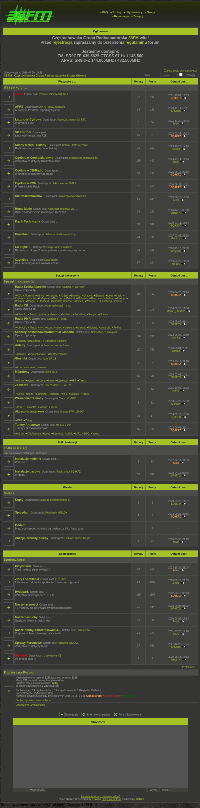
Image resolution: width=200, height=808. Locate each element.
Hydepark (22, 592)
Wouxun (91, 301)
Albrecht (29, 295)
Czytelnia (21, 260)
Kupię (19, 500)
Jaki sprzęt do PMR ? (64, 183)
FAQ (104, 12)
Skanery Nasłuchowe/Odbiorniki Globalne (44, 332)
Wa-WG (176, 263)
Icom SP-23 (49, 358)
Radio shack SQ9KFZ (68, 471)
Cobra (41, 380)
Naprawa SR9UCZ (68, 643)
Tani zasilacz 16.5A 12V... (58, 385)
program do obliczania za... (84, 157)
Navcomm (96, 298)
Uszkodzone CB (53, 655)
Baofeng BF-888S (57, 319)
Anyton (33, 314)
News (19, 94)
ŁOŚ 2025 (60, 579)
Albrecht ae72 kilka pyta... (104, 332)
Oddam (20, 525)
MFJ (73, 380)
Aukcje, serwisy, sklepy (31, 538)
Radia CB (21, 305)
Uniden (79, 301)
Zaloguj (137, 16)
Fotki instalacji (67, 442)
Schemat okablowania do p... (62, 234)
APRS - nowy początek (52, 107)
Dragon (88, 295)
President (79, 314)
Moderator (129, 695)
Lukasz (176, 351)
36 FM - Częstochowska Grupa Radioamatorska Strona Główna (45, 75)
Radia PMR (23, 318)
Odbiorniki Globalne (55, 341)
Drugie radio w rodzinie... (60, 247)
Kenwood (20, 298)
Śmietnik (21, 655)
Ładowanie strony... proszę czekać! (100, 796)
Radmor (19, 301)
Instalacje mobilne (28, 458)
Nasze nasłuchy (26, 617)
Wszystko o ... (67, 81)
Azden (64, 295)
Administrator (94, 695)
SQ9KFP (176, 503)
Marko (176, 390)
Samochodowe (37, 354)
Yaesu (118, 301)
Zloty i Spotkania (27, 579)
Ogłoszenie (100, 31)
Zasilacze (21, 385)
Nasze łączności (26, 604)
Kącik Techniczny (27, 221)
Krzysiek (176, 111)
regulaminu (136, 42)
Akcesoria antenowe (29, 411)
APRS (19, 106)
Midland (70, 298)
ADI (19, 295)
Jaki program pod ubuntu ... (73, 196)
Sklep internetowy (112, 799)
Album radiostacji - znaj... (58, 305)
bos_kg (176, 337)
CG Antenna (34, 433)
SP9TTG (176, 324)
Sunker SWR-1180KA (72, 411)
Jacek (176, 161)
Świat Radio (51, 259)
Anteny (20, 345)
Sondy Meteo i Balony (30, 145)
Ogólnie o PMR (25, 183)
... (48, 132)
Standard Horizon (62, 301)
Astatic (31, 380)
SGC (86, 433)
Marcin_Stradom (176, 311)
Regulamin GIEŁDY (56, 512)
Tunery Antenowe (27, 424)
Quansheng (105, 301)
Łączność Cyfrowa (28, 119)
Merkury (176, 403)
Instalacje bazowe (27, 471)
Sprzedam (22, 512)
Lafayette (44, 298)
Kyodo (32, 298)
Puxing (121, 298)
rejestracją (62, 42)
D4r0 (176, 123)
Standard (43, 301)
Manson (54, 393)
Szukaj (115, 12)
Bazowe (21, 354)
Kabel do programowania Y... (56, 499)
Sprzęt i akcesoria (67, 275)
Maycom (57, 298)
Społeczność (67, 553)
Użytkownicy (133, 12)
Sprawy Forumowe (28, 642)
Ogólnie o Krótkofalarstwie (34, 158)
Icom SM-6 (52, 371)
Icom (110, 295)
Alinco (40, 295)
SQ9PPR (176, 417)
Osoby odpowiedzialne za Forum (34, 700)
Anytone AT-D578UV (73, 287)
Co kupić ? (22, 247)
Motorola (83, 298)
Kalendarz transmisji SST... (73, 119)
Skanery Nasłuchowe (29, 341)
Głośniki (21, 358)
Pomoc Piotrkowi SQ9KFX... (54, 94)
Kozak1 (176, 149)
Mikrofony (22, 372)
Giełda (67, 487)
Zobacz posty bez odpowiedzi (180, 70)
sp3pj (55, 683)
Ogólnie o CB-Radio (29, 170)
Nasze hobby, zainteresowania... (38, 630)
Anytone (52, 295)
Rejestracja (120, 16)
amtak (175, 583)
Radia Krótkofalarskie (30, 286)
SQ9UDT (176, 225)
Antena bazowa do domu (55, 345)
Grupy (150, 12)
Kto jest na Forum (19, 672)
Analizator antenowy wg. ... (63, 209)
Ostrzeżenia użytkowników (30, 705)
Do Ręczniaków (57, 354)
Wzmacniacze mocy (29, 398)
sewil (175, 200)
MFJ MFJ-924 (64, 425)
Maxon (81, 327)
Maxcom (54, 314)
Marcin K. (175, 213)
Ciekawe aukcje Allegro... (78, 538)
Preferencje (188, 667)
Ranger (31, 301)
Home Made (23, 208)
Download (22, 234)
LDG (69, 433)
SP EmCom (23, 132)
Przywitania (23, 566)
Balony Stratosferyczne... (76, 145)
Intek (119, 295)
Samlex (74, 393)
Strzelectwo (83, 630)
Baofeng (75, 295)
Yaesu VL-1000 (67, 398)
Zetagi (28, 420)
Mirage (43, 407)
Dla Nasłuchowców (28, 196)
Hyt (42, 327)
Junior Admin (112, 695)
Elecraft (99, 295)
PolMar (110, 298)
